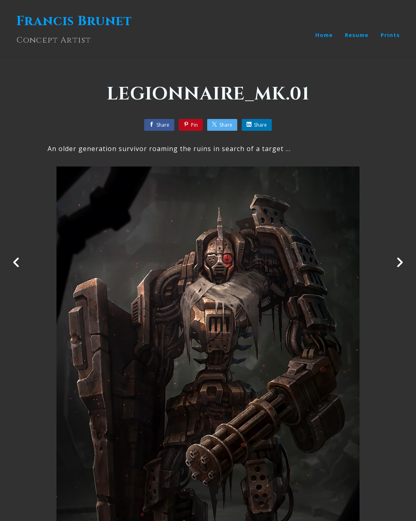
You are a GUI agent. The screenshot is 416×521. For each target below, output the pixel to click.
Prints (390, 35)
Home (324, 35)
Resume (356, 35)
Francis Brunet (74, 21)
